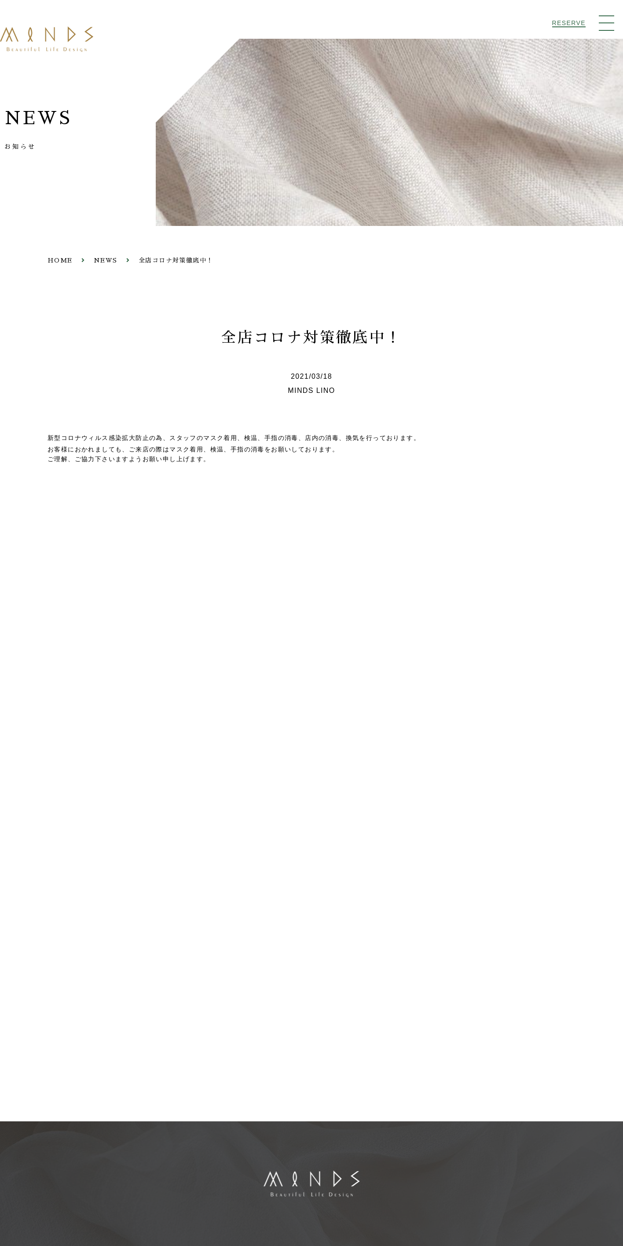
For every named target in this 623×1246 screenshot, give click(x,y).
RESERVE (569, 22)
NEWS (105, 261)
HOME (60, 261)
